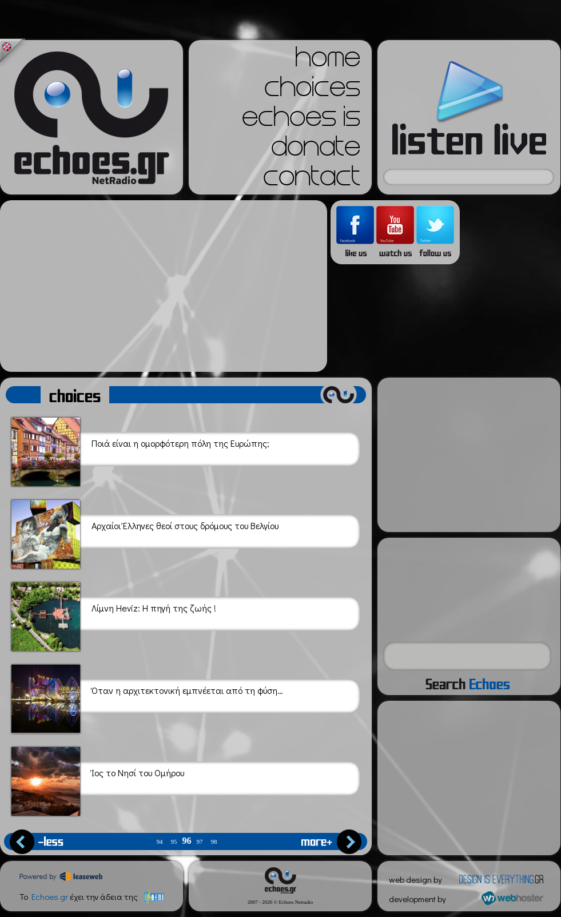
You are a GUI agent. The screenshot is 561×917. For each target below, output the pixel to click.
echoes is (301, 120)
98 (214, 842)
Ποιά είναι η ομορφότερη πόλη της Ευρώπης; (140, 450)
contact (311, 179)
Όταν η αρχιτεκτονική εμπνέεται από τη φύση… (147, 697)
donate (315, 150)
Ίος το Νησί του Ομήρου (97, 779)
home (327, 60)
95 (174, 842)
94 (160, 842)
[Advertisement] (163, 286)
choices (312, 90)
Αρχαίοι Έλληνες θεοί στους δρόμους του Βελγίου (144, 532)
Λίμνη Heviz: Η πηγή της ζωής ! (113, 614)
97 (200, 842)
